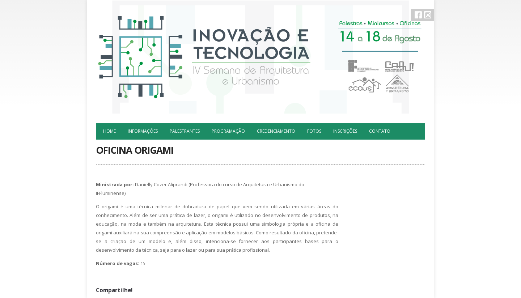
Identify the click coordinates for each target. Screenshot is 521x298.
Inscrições (345, 131)
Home (109, 131)
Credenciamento (276, 131)
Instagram (428, 15)
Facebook (418, 15)
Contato (379, 131)
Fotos (314, 131)
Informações (143, 131)
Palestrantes (185, 131)
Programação (228, 131)
